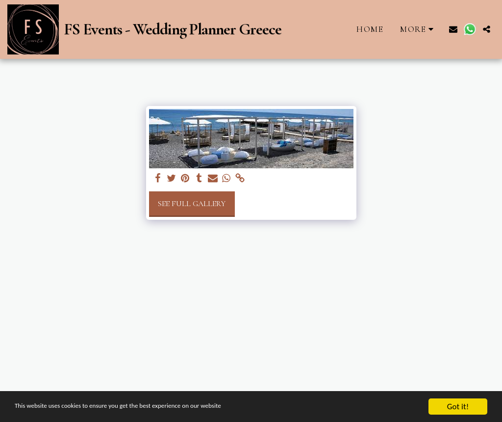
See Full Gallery (192, 204)
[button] (453, 29)
